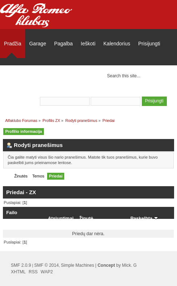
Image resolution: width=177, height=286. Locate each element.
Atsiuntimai (61, 218)
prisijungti (116, 91)
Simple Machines (77, 265)
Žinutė (86, 218)
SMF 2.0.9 (21, 265)
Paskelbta (144, 218)
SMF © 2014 (46, 265)
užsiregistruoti (152, 91)
